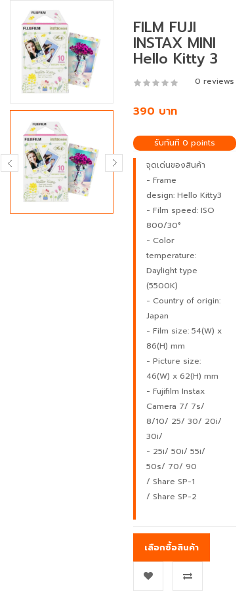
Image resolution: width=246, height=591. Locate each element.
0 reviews (214, 81)
